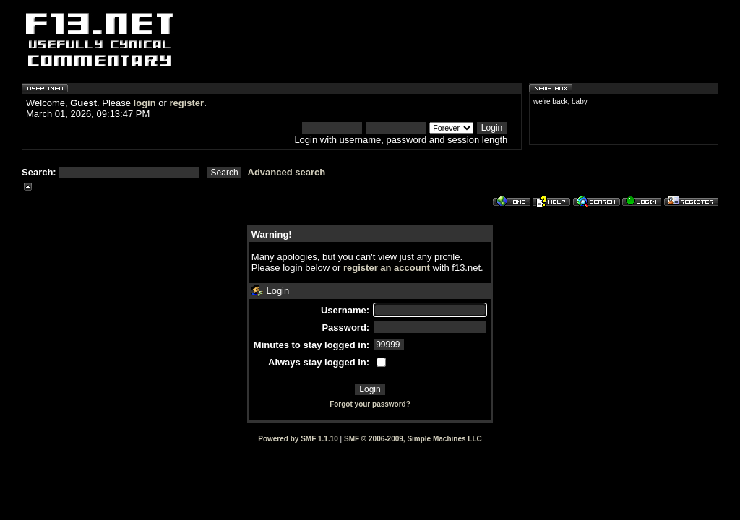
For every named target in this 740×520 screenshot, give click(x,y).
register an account (386, 267)
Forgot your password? (370, 404)
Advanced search (287, 172)
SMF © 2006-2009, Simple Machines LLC (413, 439)
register (186, 103)
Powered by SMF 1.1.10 (298, 439)
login (145, 103)
